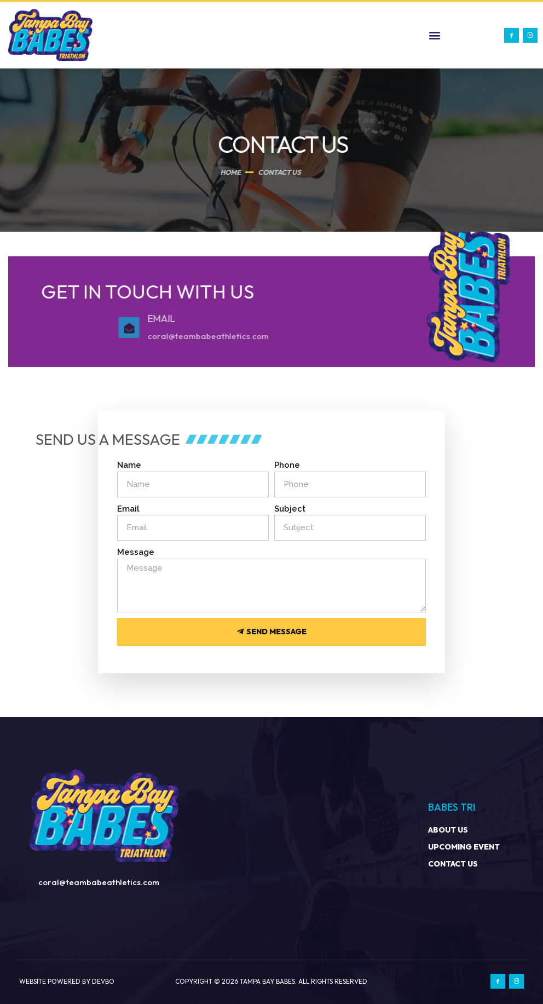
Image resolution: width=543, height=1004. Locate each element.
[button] (435, 35)
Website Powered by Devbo (66, 981)
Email (128, 509)
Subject (289, 509)
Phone (287, 465)
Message (135, 552)
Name (129, 465)
